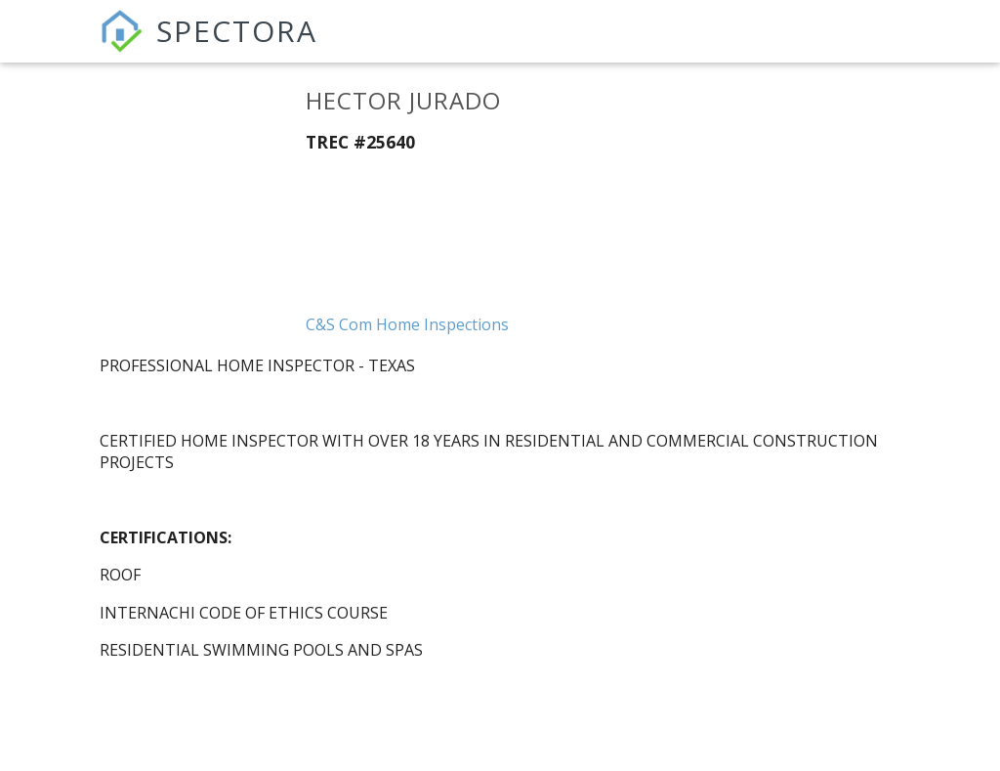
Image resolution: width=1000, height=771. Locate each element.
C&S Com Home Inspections (407, 324)
